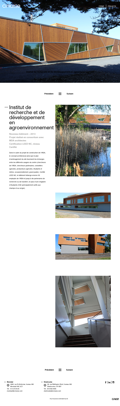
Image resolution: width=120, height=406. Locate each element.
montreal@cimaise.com (14, 391)
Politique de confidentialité (59, 399)
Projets (112, 6)
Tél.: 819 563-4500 (50, 389)
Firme (101, 6)
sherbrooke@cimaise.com (52, 391)
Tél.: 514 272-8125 (13, 389)
